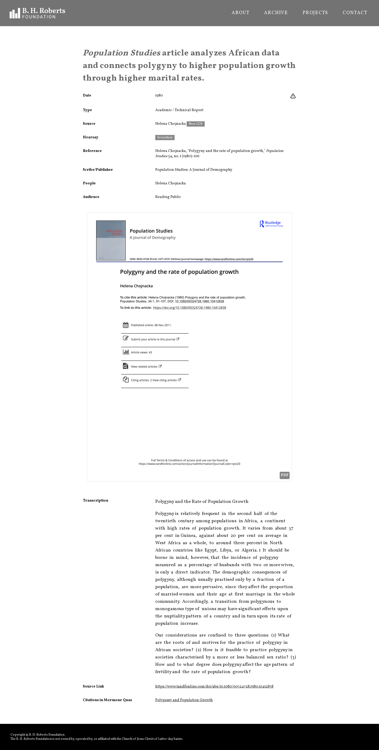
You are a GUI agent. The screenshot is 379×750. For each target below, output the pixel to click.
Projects (315, 13)
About (240, 13)
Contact (355, 13)
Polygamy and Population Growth (184, 700)
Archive (276, 13)
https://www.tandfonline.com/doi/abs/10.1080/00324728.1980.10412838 (214, 686)
